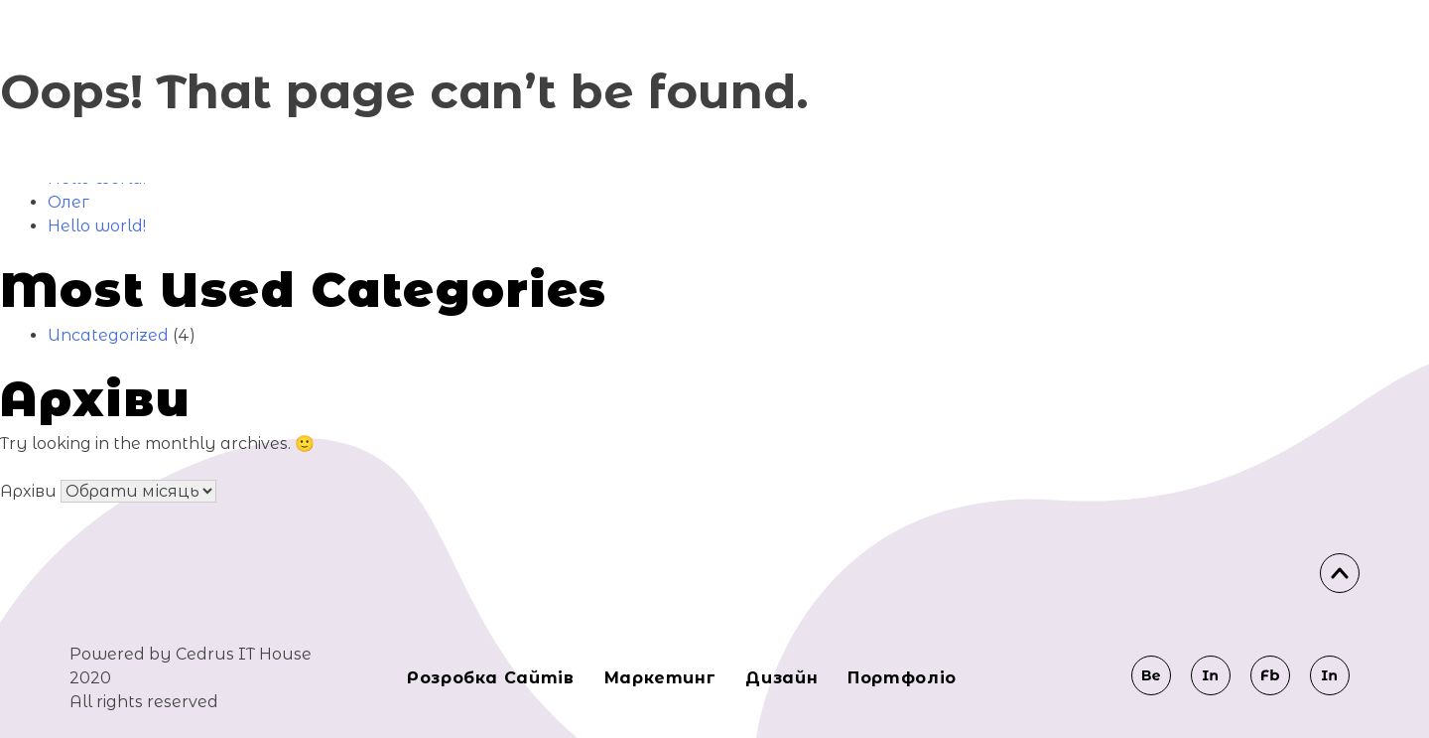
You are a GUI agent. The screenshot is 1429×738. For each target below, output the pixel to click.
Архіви (28, 491)
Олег (68, 202)
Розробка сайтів (491, 677)
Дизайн (781, 677)
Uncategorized (108, 335)
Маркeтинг (660, 677)
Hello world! (97, 226)
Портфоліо (902, 677)
